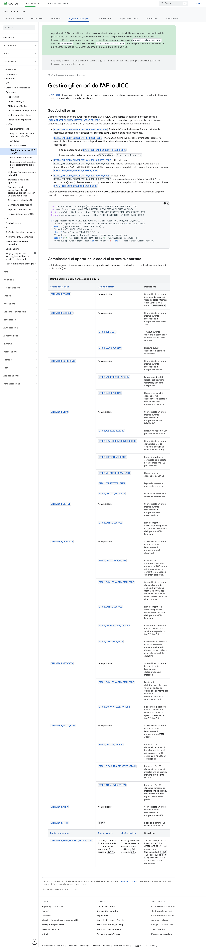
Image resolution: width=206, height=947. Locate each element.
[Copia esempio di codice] (168, 203)
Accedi (199, 3)
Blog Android (102, 915)
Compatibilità (104, 18)
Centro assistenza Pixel (161, 911)
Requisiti (45, 911)
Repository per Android (52, 906)
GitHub (45, 934)
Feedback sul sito (121, 946)
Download (46, 915)
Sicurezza (55, 18)
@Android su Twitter (106, 906)
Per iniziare (36, 18)
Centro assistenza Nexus (162, 915)
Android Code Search (57, 3)
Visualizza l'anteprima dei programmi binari (61, 920)
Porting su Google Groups (108, 934)
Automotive (152, 18)
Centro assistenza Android (163, 906)
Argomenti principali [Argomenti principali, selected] (78, 18)
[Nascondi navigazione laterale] (34, 942)
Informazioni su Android (53, 946)
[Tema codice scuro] (164, 203)
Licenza (96, 946)
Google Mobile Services (162, 924)
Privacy (106, 946)
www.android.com (159, 920)
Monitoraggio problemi (161, 934)
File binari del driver (50, 929)
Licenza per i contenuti (128, 881)
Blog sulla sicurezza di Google (110, 920)
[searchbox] (19, 27)
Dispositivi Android (128, 18)
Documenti (61, 75)
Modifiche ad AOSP (118, 47)
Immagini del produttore (53, 924)
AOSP (50, 75)
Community (72, 946)
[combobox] (173, 3)
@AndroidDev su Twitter (107, 911)
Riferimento (172, 18)
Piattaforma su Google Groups (110, 924)
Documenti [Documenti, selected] (30, 3)
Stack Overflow (158, 929)
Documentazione (14, 11)
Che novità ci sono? (13, 18)
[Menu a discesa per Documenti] (39, 3)
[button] (17, 45)
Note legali (85, 946)
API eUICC (56, 95)
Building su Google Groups (109, 929)
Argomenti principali (77, 75)
